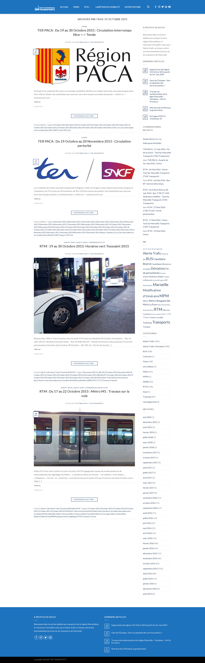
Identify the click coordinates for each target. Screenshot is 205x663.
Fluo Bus (106, 511)
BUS (99, 242)
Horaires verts (43, 380)
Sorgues (63, 235)
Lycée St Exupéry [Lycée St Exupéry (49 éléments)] (158, 280)
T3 (101, 380)
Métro (84, 380)
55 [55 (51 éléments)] (155, 249)
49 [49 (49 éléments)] (153, 249)
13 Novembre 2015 (116, 222)
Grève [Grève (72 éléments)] (145, 277)
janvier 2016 (148, 548)
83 (95, 378)
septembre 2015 (150, 568)
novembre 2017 (150, 452)
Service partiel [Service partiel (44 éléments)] (156, 314)
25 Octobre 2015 (121, 227)
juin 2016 (147, 523)
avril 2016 (147, 533)
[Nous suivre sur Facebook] (156, 7)
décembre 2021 (150, 422)
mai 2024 (147, 417)
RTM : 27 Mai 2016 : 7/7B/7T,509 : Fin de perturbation (154, 210)
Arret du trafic (83, 511)
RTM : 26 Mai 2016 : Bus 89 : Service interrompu (156, 182)
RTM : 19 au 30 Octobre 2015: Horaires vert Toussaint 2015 (84, 246)
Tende (60, 130)
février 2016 (148, 543)
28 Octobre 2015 (75, 128)
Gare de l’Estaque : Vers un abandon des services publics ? (160, 83)
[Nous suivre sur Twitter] (163, 7)
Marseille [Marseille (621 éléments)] (160, 284)
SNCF (56, 130)
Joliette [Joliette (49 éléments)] (166, 277)
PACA (51, 130)
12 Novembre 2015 (102, 222)
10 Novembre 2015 (73, 222)
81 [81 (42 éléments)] (159, 249)
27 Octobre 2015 (63, 128)
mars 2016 (147, 538)
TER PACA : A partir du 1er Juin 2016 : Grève (155, 162)
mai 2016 (147, 528)
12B (99, 372)
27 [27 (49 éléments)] (146, 249)
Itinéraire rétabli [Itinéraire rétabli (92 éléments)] (156, 276)
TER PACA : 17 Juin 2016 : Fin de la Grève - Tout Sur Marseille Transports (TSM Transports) (157, 152)
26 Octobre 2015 (50, 128)
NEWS (76, 7)
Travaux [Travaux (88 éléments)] (146, 326)
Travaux (93, 516)
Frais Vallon (113, 511)
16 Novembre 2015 (59, 224)
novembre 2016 (150, 498)
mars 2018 (147, 442)
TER (64, 130)
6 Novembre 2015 (52, 232)
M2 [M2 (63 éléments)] (166, 280)
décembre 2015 (150, 553)
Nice (47, 130)
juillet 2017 (148, 472)
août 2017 (147, 467)
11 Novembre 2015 (88, 222)
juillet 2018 (148, 437)
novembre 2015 (150, 558)
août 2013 (147, 594)
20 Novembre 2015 (45, 227)
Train (69, 130)
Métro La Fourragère (102, 514)
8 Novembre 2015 (79, 232)
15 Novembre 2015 (45, 224)
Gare (122, 128)
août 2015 (147, 573)
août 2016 (147, 513)
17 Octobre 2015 (93, 509)
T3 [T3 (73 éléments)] (144, 317)
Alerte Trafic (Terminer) (86, 242)
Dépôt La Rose (97, 511)
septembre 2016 (150, 508)
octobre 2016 (149, 503)
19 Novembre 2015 (102, 224)
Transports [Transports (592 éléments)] (161, 322)
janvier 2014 (148, 583)
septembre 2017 (150, 462)
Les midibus (148, 366)
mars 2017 (147, 482)
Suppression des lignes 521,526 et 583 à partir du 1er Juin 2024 (160, 72)
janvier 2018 (148, 447)
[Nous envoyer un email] (166, 7)
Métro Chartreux (75, 514)
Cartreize (147, 356)
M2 (74, 380)
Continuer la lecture (84, 116)
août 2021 (147, 427)
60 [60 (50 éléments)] (157, 249)
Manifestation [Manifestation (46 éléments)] (147, 285)
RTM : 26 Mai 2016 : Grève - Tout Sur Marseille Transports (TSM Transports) (156, 172)
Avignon (102, 232)
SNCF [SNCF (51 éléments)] (163, 314)
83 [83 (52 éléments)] (161, 249)
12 (97, 372)
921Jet (99, 378)
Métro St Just (45, 516)
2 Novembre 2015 (123, 372)
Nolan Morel (148, 139)
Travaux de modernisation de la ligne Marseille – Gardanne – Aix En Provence (158, 96)
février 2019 (148, 432)
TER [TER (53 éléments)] (147, 318)
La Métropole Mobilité (152, 141)
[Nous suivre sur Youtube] (169, 7)
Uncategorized (149, 402)
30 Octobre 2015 (101, 128)
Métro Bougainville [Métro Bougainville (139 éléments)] (159, 300)
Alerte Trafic (111, 128)
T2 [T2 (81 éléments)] (169, 314)
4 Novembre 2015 (126, 230)
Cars (118, 128)
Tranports (113, 380)
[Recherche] (148, 6)
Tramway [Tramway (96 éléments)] (147, 322)
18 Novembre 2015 (88, 224)
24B (98, 375)
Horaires (118, 378)
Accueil (64, 7)
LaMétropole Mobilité (108, 7)
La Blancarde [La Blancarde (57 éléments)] (147, 280)
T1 (96, 380)
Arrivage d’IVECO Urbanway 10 (158, 117)
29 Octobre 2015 (88, 128)
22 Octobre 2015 (97, 125)
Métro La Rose (116, 514)
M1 (71, 380)
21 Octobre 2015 (84, 125)
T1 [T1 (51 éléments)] (167, 314)
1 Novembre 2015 (59, 222)
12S (102, 372)
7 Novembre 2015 (65, 232)
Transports (86, 516)
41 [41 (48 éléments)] (150, 249)
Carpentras (110, 232)
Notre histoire (133, 7)
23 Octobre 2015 (109, 125)
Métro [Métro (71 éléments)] (145, 301)
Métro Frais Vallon (88, 514)
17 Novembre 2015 (73, 224)
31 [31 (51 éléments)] (148, 249)
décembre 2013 (150, 588)
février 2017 (148, 487)
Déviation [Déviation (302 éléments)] (158, 268)
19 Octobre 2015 (59, 125)
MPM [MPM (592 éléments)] (164, 295)
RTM (87, 7)
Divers (84, 26)
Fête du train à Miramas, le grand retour (160, 108)
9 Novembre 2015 (92, 232)
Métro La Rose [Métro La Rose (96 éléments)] (150, 304)
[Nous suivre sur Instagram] (159, 7)
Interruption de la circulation (59, 380)
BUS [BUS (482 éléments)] (149, 259)
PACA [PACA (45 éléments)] (151, 310)
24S (101, 375)
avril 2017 (147, 477)
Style (145, 391)
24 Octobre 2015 (122, 125)
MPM (89, 380)
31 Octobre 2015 (114, 230)
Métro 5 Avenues (63, 514)
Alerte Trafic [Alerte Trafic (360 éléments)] (152, 253)
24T (104, 375)
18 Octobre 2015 (106, 509)
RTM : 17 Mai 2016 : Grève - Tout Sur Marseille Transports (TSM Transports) (156, 223)
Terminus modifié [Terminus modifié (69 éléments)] (156, 317)
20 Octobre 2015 (72, 125)
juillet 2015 (148, 578)
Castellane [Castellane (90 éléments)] (156, 264)
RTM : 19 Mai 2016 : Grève (154, 233)
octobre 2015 (149, 563)
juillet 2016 (148, 518)
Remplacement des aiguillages (66, 516)
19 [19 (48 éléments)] (144, 249)
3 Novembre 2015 (88, 230)
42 (64, 511)
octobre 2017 (149, 457)
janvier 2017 (148, 493)
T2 (99, 380)
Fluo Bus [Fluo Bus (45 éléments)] (163, 273)
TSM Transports (97, 42)
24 (83, 375)
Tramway (106, 380)
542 (66, 511)
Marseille (46, 235)
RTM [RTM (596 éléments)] (158, 309)
